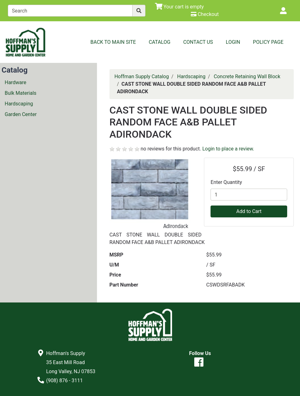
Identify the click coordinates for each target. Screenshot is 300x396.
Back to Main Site (113, 42)
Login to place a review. (228, 149)
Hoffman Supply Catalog (141, 76)
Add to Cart (249, 211)
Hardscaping (19, 104)
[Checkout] (205, 14)
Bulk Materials (20, 93)
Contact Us (198, 42)
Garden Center (21, 114)
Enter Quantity (226, 182)
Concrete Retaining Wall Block (247, 76)
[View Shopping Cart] (179, 7)
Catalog (159, 42)
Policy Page (268, 42)
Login (233, 42)
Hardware (15, 82)
